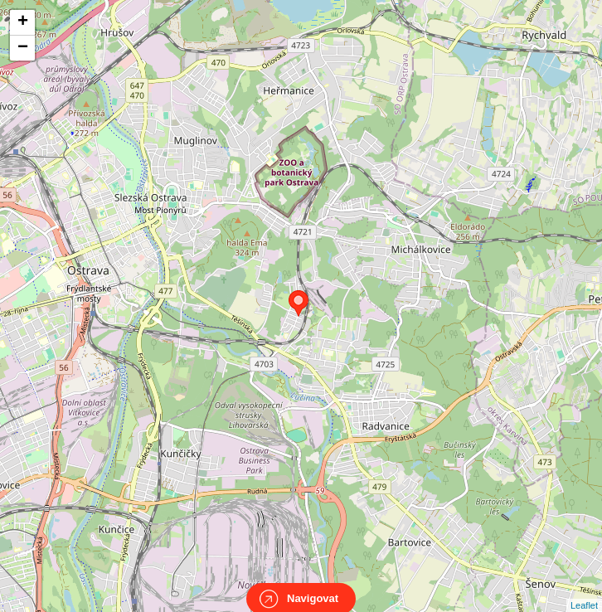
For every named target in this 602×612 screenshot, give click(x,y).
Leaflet (584, 590)
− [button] (22, 48)
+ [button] (22, 22)
